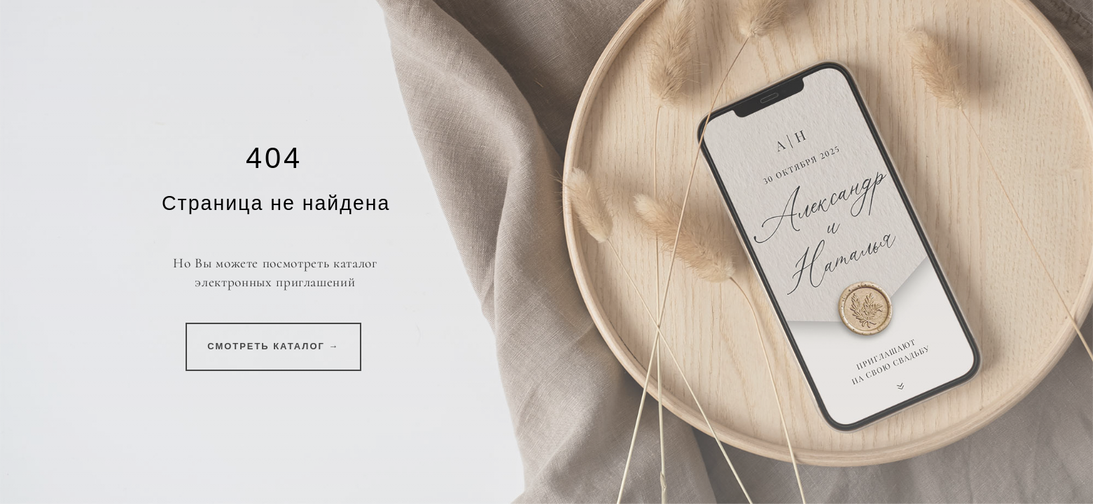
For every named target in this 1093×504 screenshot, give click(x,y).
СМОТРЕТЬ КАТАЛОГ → (273, 346)
